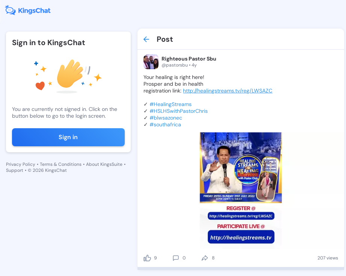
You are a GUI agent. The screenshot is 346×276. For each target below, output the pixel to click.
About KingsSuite (104, 164)
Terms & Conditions (61, 164)
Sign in (68, 137)
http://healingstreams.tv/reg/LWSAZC (227, 90)
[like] (147, 258)
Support (14, 170)
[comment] (176, 258)
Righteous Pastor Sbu (189, 58)
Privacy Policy (20, 164)
